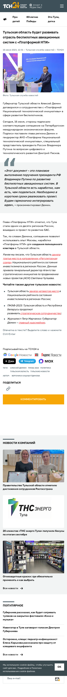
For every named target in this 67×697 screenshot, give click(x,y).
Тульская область (19, 371)
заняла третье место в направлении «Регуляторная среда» (31, 258)
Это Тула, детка (53, 19)
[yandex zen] (9, 361)
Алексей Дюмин (18, 368)
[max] (46, 361)
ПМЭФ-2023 (33, 368)
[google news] (17, 355)
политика (45, 368)
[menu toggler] (62, 6)
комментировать (33, 399)
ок (59, 667)
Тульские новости (40, 371)
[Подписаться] (57, 678)
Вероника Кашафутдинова (26, 376)
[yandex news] (47, 354)
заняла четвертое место (44, 291)
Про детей (16, 19)
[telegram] (27, 361)
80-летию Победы (32, 19)
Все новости (10, 588)
